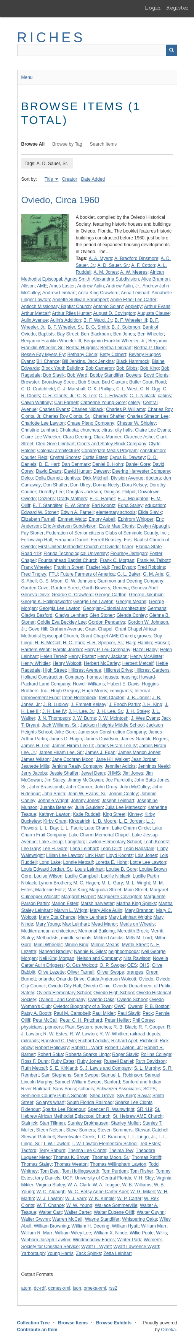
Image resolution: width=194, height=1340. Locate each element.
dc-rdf (40, 1288)
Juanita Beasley (56, 807)
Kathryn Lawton (55, 814)
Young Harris (60, 1253)
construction (152, 450)
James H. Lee (35, 745)
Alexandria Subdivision (116, 279)
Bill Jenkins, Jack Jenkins (88, 361)
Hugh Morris (94, 690)
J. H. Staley (137, 711)
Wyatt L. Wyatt (96, 1246)
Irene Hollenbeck (79, 697)
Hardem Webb (36, 649)
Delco (27, 478)
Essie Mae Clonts (117, 526)
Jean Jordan (144, 759)
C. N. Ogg (150, 389)
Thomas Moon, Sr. (110, 1157)
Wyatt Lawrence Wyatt (136, 1246)
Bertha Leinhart (115, 347)
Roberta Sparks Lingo (88, 1054)
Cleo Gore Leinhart (55, 443)
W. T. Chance (50, 1205)
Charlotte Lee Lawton (43, 423)
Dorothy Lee (51, 491)
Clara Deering (77, 437)
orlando (46, 979)
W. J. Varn (75, 1198)
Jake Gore (65, 732)
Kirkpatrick (79, 821)
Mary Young (48, 924)
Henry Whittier (35, 663)
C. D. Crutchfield (38, 389)
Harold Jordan (67, 649)
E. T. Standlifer (48, 505)
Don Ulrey (80, 485)
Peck (148, 1013)
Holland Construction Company (53, 677)
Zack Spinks (88, 1253)
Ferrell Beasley (106, 539)
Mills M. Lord (139, 937)
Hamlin (145, 642)
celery (134, 402)
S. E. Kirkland (63, 1068)
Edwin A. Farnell (77, 512)
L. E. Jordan (131, 821)
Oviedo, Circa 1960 (60, 200)
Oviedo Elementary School (64, 992)
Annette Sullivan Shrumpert (80, 299)
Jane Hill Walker (112, 759)
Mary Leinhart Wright (130, 917)
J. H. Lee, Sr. (110, 711)
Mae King (77, 889)
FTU (53, 574)
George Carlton (111, 594)
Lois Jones (146, 855)
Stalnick (29, 1123)
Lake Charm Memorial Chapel (99, 835)
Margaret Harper (78, 896)
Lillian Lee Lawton (64, 855)
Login (153, 8)
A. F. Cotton (143, 265)
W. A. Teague (106, 1185)
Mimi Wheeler (48, 944)
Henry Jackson (112, 656)
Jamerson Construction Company (112, 732)
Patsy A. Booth (36, 1013)
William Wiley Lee (73, 1233)
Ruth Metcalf (34, 1068)
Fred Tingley (33, 574)
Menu (27, 77)
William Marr (154, 1226)
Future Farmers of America (87, 574)
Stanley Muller (125, 1123)
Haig (130, 642)
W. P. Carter (129, 1198)
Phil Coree (143, 1020)
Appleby (133, 306)
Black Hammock (132, 361)
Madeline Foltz (50, 889)
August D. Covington (114, 313)
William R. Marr (37, 1233)
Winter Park (129, 1239)
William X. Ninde (110, 1233)
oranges (135, 972)
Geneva (121, 588)
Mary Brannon (139, 910)
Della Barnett (48, 478)
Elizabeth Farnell (38, 519)
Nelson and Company (99, 958)
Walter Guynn (151, 1212)
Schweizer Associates (118, 1088)
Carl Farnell (66, 402)
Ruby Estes (62, 1061)
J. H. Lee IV (54, 711)
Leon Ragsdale (138, 848)
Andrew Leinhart (58, 292)
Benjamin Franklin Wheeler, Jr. (115, 340)
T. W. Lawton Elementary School (105, 1143)
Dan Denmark (76, 464)
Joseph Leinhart (118, 800)
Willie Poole (142, 1233)
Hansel (161, 642)
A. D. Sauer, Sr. (113, 265)
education (155, 505)
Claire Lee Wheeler (41, 437)
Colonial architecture (58, 450)
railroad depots (145, 1034)
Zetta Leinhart (117, 1253)
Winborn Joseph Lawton (46, 1239)
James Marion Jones (139, 752)
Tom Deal (49, 1171)
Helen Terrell (53, 656)
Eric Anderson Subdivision (69, 526)
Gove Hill (38, 629)
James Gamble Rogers (144, 738)
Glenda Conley (132, 615)
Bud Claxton (114, 382)
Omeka (168, 1329)
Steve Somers (80, 1130)
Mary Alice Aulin (106, 910)
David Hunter (77, 471)
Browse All (33, 144)
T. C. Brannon (111, 1136)
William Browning (51, 1226)
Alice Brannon (155, 279)
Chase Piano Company (90, 423)
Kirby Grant (55, 821)
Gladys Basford (37, 615)
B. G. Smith (97, 327)
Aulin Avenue (34, 320)
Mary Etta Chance (57, 917)
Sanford (112, 1082)
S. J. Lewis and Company (105, 1068)
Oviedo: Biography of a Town (82, 1006)
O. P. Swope (112, 965)
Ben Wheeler (150, 334)
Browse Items (73, 1323)
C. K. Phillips (101, 389)
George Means (131, 601)
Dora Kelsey (134, 485)
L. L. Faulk (71, 828)
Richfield (148, 1040)
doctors (153, 478)
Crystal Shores (65, 457)
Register (177, 8)
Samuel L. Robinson (121, 1075)
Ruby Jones (89, 1061)
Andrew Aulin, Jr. (123, 286)
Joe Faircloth (119, 780)
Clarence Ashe (139, 437)
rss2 (113, 1288)
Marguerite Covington (119, 896)
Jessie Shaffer (64, 773)
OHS (144, 965)
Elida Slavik (150, 512)
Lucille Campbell (81, 876)
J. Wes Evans (145, 718)
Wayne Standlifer (102, 1219)
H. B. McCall (48, 642)
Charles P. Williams (125, 409)
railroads (30, 1040)
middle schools (76, 937)
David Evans (48, 471)
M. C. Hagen (86, 883)
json (77, 1288)
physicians (32, 1027)
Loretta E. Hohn (111, 862)
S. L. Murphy (147, 1068)
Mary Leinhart (92, 917)
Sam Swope (86, 1075)
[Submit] (171, 50)
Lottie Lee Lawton (148, 862)
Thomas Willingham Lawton (118, 1164)
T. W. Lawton (56, 1143)
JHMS (113, 773)
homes (94, 677)
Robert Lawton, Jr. (123, 1047)
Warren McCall (67, 1219)
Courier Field (34, 457)
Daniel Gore (138, 464)
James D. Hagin (66, 738)
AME (42, 286)
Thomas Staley (36, 1164)
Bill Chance (48, 361)
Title (50, 179)
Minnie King (76, 944)
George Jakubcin (146, 594)
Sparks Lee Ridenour (63, 1109)
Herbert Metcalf (138, 663)
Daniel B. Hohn (107, 464)
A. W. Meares (134, 272)
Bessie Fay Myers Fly (43, 354)
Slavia (143, 1095)
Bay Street (68, 334)
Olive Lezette (51, 972)
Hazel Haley (145, 649)
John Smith (53, 793)
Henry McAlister (146, 656)
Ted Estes (150, 1143)
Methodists (48, 937)
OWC (119, 1006)
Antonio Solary (108, 306)
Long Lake (50, 862)
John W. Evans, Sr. (87, 793)
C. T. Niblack (142, 395)
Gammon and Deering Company (131, 581)
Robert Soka (50, 1054)
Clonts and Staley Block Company (111, 443)
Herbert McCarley (102, 663)
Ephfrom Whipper (135, 519)
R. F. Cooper (151, 1027)
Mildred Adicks (108, 937)
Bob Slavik (54, 375)
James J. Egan (100, 752)
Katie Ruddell (86, 814)
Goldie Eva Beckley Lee (61, 622)
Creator (69, 179)
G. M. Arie (153, 574)
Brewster (30, 382)
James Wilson (35, 759)
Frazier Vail (97, 567)
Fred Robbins (151, 567)
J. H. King (152, 704)
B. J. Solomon (126, 327)
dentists (72, 478)
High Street (54, 670)
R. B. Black (125, 1027)
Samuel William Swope (78, 1082)
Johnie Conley (123, 793)
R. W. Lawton (83, 1034)
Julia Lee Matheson (125, 807)
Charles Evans (54, 409)
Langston (74, 841)
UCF (67, 1178)
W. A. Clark (78, 1185)
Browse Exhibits (113, 1323)
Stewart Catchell (151, 1130)
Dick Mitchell (95, 478)
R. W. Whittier (113, 1034)
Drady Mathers (72, 498)
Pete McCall (45, 1020)
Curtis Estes (94, 457)
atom (26, 1288)
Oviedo (146, 979)
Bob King (149, 368)
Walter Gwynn (35, 1219)
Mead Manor (104, 924)
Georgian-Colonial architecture (114, 608)
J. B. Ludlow (55, 704)
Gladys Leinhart (71, 615)
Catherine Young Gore (103, 402)
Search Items (103, 144)
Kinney (135, 814)
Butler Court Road (147, 382)
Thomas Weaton (71, 1164)
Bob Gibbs (127, 368)
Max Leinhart (76, 924)
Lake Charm (97, 828)
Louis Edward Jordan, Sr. (46, 869)
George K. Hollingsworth (46, 601)
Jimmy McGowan (85, 780)
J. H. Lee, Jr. (81, 711)
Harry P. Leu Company (107, 649)
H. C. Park (73, 642)
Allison (28, 286)
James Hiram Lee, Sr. (61, 752)
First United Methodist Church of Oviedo (78, 546)
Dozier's (46, 498)
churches (89, 430)
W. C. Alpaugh (51, 1191)
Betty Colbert (113, 354)
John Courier (79, 787)
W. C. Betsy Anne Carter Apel (98, 1191)
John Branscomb (46, 787)
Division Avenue (127, 478)
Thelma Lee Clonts (87, 1150)
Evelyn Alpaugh (153, 526)
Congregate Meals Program (110, 450)
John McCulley (135, 787)
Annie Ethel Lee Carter (133, 299)
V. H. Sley (144, 1178)
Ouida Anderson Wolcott (111, 979)
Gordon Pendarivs (106, 622)
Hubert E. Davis (123, 684)
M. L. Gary (112, 883)
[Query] (97, 50)
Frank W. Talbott (153, 560)
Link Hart (94, 855)
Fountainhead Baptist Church (67, 560)
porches (103, 1027)
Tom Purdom (115, 1171)
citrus (106, 430)
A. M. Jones (106, 272)
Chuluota (68, 430)
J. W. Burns (84, 718)
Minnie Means (105, 944)
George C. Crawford (72, 594)
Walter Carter (77, 1212)
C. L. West (127, 389)
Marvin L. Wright (70, 910)
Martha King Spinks (136, 903)
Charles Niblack (87, 409)
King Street (114, 814)
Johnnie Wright (53, 800)
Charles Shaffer (109, 416)
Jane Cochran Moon (72, 759)
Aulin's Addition (65, 320)
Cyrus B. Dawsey (127, 457)
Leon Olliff (111, 848)
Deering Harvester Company (141, 471)
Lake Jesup (51, 841)
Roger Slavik (125, 1054)
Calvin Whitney (36, 402)
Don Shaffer (55, 485)
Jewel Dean (93, 773)
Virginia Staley (50, 1185)
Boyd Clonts (156, 375)
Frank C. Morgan (117, 560)
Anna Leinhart (135, 292)
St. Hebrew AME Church (137, 1116)
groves (144, 636)
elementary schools (115, 512)
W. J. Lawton (50, 1198)
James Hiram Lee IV (115, 745)
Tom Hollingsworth (80, 1171)
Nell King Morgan (56, 958)
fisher (127, 546)
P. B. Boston (157, 1006)
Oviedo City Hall (64, 986)
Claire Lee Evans (152, 430)
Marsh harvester (97, 903)
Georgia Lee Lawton (59, 608)
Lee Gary (30, 848)
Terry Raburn (52, 1150)
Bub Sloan (88, 382)
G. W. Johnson (80, 581)
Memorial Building (97, 931)
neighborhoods (123, 951)
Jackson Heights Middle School (112, 725)
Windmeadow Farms (94, 1239)
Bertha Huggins (82, 347)
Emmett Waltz (72, 519)
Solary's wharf (50, 1102)
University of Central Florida (103, 1178)
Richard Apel (124, 1040)
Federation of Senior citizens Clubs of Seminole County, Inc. (107, 533)
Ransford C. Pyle (58, 1040)
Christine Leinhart (39, 430)
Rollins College (156, 1054)
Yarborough (33, 1253)
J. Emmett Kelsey (88, 704)
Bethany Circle (82, 354)
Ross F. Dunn (35, 1061)
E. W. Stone (77, 505)
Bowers (133, 375)
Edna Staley (130, 505)
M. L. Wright (137, 883)
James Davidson (102, 738)
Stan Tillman (52, 1123)
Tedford (29, 1150)
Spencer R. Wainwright (111, 1109)
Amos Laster (62, 286)
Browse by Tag (67, 144)
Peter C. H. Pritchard (81, 1020)
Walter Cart (50, 1212)
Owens (135, 1006)
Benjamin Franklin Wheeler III (51, 340)
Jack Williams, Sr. (60, 725)
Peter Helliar (117, 1020)
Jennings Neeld (154, 766)
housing (128, 677)
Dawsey (101, 471)
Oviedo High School (113, 992)
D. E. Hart (49, 464)
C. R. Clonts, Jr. (59, 395)
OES (132, 965)
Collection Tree (33, 1323)
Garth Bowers (96, 588)
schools (86, 1088)
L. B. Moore (105, 821)
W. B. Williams (137, 1185)
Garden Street (65, 588)
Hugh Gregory (65, 690)
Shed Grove (102, 1095)
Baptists (46, 334)
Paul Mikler (103, 1013)
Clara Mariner (108, 437)
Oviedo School (132, 999)
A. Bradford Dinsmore (136, 258)
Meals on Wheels (137, 924)
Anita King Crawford (98, 292)
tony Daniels (47, 1178)
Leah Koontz (156, 841)
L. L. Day (49, 828)
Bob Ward (77, 375)
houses (110, 677)
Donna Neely (106, 485)
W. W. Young (79, 1205)
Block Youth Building (62, 368)
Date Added (93, 179)
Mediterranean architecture (48, 931)
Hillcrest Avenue (85, 670)
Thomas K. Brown (71, 1157)
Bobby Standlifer (106, 375)
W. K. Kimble (101, 1198)
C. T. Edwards (113, 395)
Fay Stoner (32, 533)
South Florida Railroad (89, 1102)
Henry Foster (81, 656)
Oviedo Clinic (97, 986)
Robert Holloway (52, 1047)
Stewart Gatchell (38, 1136)
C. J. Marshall (71, 389)
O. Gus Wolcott (81, 965)
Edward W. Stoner (39, 512)
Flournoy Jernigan (128, 553)
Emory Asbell (101, 519)
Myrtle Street (135, 944)
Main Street (135, 889)
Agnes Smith (77, 279)
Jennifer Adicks (120, 766)
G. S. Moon (51, 581)
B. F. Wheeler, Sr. (65, 327)
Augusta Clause (153, 313)
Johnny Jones (85, 800)
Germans (157, 608)
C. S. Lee (86, 395)
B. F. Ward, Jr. (97, 320)
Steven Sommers (115, 1130)
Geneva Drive (35, 594)
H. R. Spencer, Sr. (105, 642)
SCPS (149, 1088)
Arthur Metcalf (35, 313)
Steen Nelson (50, 1130)
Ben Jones (124, 334)
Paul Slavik (128, 1013)
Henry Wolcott (67, 663)
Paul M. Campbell (72, 1013)
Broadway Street (59, 382)
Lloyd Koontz (119, 855)
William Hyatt (125, 1226)
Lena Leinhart (84, 848)
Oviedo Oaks (101, 999)
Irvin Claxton (112, 697)
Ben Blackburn (96, 334)
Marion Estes (64, 903)
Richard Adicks (94, 1040)
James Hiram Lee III (72, 745)
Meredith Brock (132, 931)
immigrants (121, 690)
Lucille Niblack (115, 876)
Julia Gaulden (89, 807)
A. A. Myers (100, 258)
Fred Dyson (123, 567)
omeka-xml (95, 1288)
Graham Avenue (66, 629)
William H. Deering (90, 1226)
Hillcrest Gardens (152, 670)
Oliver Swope (110, 972)
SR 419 (144, 1109)
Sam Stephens (56, 1075)
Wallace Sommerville (116, 1205)
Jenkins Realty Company (77, 766)
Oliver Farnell (80, 972)
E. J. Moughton (133, 498)
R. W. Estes (55, 1034)
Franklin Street (68, 567)
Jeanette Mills (35, 766)
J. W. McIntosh (113, 718)
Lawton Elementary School (114, 841)
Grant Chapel (98, 629)
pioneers (54, 1027)
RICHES (51, 37)
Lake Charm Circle (131, 828)
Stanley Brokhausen (87, 1123)
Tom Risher (141, 1171)
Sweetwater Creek (76, 1136)
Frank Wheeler (36, 567)
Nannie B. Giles (90, 951)
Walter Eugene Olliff (114, 1212)
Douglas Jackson (83, 491)
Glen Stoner (102, 615)
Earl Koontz (103, 505)
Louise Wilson (48, 876)
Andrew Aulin (90, 286)
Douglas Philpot (120, 491)
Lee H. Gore (55, 848)
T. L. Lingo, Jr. (142, 1136)
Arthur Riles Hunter (71, 313)
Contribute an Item (37, 1329)
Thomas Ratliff (146, 1157)
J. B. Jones (138, 697)
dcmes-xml (59, 1288)
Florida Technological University (75, 553)
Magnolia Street (105, 889)
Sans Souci (64, 1088)
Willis (161, 1233)
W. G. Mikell (142, 1191)
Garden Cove (34, 588)
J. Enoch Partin (124, 704)
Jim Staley (54, 780)
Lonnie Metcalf (78, 862)
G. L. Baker (129, 574)
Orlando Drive (70, 979)
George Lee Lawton (93, 601)
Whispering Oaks (139, 1219)
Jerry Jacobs (34, 773)
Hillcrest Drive (118, 670)
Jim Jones (132, 773)
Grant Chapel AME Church (108, 636)
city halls (124, 430)
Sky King (126, 1095)
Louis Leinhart (89, 869)
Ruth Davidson (151, 1061)
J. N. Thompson (54, 718)
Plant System (78, 1027)
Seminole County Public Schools (54, 1095)
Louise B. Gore (121, 869)
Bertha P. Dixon (150, 347)
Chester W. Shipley (136, 423)
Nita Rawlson (137, 958)
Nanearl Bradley (55, 951)
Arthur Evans (157, 306)
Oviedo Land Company (62, 999)
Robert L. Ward (86, 1047)
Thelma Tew (121, 1150)
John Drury (106, 787)
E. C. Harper (102, 498)
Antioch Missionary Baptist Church (56, 306)
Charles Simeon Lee (147, 416)
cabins (164, 395)
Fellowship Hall (36, 539)
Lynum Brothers (55, 883)
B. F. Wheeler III (131, 320)
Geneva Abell (144, 588)
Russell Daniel (118, 1061)
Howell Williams (89, 684)
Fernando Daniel (71, 539)
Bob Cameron (99, 368)
